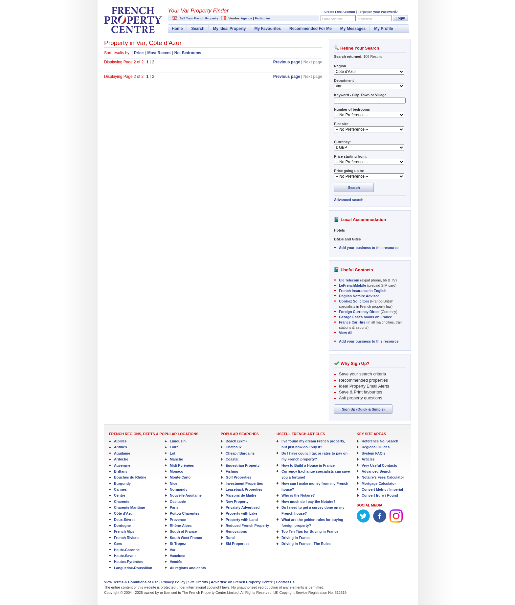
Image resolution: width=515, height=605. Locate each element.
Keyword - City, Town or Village (360, 95)
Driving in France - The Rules (305, 544)
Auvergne (122, 465)
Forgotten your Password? (378, 11)
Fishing (232, 471)
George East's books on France (365, 317)
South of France (183, 531)
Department (344, 80)
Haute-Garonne (127, 550)
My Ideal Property (229, 28)
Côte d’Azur (124, 513)
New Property (237, 502)
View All (345, 333)
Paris (174, 507)
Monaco (176, 471)
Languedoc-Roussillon (133, 568)
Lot (172, 453)
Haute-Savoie (125, 556)
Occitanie (178, 502)
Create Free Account (339, 11)
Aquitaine (122, 453)
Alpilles (120, 441)
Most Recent (158, 53)
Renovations (236, 531)
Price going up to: (349, 171)
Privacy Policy (173, 582)
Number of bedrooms (352, 109)
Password (365, 19)
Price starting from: (350, 156)
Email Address (332, 19)
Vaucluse (177, 556)
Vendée (176, 562)
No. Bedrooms (187, 53)
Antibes (120, 447)
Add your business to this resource (368, 248)
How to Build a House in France (308, 465)
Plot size (341, 124)
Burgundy (122, 483)
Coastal (232, 459)
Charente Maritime (129, 507)
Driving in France (295, 538)
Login (400, 18)
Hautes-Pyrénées (128, 562)
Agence (246, 18)
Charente (121, 502)
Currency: (342, 142)
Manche (176, 459)
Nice (173, 483)
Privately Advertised (242, 507)
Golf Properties (238, 477)
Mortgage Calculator (379, 483)
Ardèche (121, 459)
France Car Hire (352, 322)
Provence (178, 520)
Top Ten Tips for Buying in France (309, 531)
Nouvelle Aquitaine (186, 495)
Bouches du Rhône (130, 477)
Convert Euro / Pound (380, 495)
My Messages (353, 28)
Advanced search (348, 200)
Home (177, 28)
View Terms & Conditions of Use (131, 582)
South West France (186, 538)
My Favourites (267, 28)
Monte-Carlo (180, 477)
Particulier (262, 18)
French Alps (124, 531)
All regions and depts (188, 568)
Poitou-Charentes (184, 513)
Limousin (178, 441)
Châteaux (234, 447)
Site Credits (198, 582)
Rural (230, 538)
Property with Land (242, 520)
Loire (174, 447)
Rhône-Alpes (181, 525)
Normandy (178, 489)
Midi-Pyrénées (182, 465)
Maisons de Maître (241, 495)
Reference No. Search (380, 441)
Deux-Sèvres (124, 520)
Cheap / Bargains (240, 453)
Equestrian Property (242, 465)
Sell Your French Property (199, 18)
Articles (368, 459)
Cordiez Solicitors (354, 301)
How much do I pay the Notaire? (308, 502)
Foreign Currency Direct (359, 312)
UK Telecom (349, 280)
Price (139, 53)
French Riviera (126, 538)
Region (340, 66)
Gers (118, 544)
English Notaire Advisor (359, 296)
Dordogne (122, 525)
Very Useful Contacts (379, 465)
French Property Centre (133, 20)
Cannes (120, 489)
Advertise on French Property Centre (242, 582)
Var (172, 550)
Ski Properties (238, 544)
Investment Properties (244, 483)
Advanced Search (377, 471)
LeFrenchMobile (352, 285)
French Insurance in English (363, 291)
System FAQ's (373, 453)
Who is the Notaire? (298, 495)
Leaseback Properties (244, 489)
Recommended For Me (310, 28)
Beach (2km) (236, 441)
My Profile (383, 28)
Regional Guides (376, 447)
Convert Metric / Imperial (382, 489)
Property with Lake (242, 513)
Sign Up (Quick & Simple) (363, 409)
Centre (119, 495)
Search (197, 28)
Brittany (120, 471)
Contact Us (285, 582)
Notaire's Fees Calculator (383, 477)
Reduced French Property (247, 525)
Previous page (286, 62)
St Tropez (178, 544)
